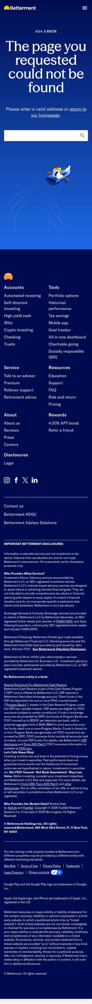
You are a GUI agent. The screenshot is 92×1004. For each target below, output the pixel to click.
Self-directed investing (15, 305)
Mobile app (58, 322)
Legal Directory (14, 872)
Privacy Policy (52, 865)
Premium (12, 382)
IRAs (8, 322)
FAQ (52, 389)
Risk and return (62, 397)
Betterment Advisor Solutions (30, 522)
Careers (11, 444)
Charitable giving (63, 344)
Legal (8, 463)
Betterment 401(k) (20, 514)
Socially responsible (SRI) (66, 354)
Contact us (13, 505)
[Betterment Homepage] (20, 8)
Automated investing (22, 295)
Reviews (11, 430)
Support (56, 382)
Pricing (55, 404)
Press (9, 437)
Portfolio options (64, 295)
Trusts (9, 344)
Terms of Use (29, 865)
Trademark (73, 865)
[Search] (46, 135)
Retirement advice (20, 397)
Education (57, 375)
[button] (84, 8)
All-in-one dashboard (67, 337)
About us (12, 423)
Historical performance (60, 305)
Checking (12, 337)
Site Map (9, 865)
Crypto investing (18, 329)
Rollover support (19, 389)
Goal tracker (60, 329)
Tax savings (59, 315)
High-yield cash (17, 315)
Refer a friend (61, 430)
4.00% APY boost (64, 423)
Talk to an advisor (19, 375)
